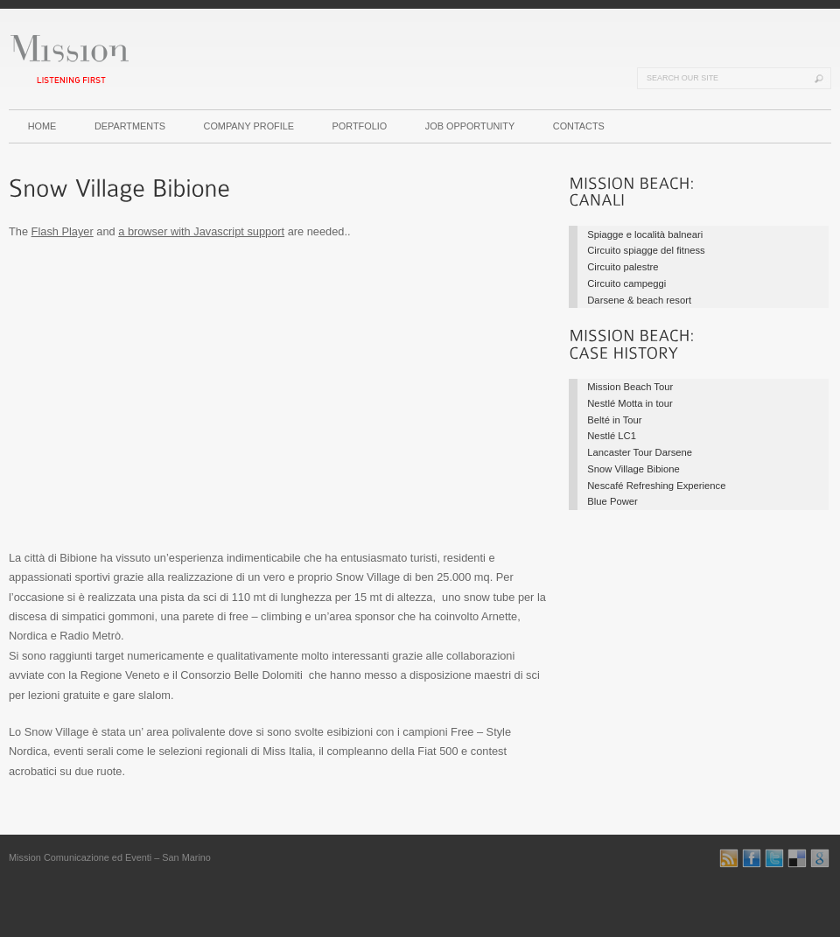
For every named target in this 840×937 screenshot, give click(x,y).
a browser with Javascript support (201, 231)
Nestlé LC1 (611, 435)
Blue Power (612, 501)
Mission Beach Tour (630, 386)
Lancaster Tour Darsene (639, 452)
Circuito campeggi (626, 283)
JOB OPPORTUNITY (470, 126)
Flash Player (63, 231)
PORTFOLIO (360, 126)
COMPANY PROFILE (249, 126)
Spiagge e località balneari (645, 234)
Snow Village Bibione (633, 469)
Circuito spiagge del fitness (645, 250)
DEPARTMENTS (129, 126)
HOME (42, 126)
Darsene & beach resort (639, 300)
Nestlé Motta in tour (630, 403)
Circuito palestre (622, 267)
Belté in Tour (614, 420)
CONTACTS (579, 126)
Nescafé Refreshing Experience (656, 485)
